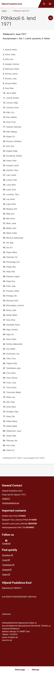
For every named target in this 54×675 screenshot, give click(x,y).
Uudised (5, 570)
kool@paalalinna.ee (10, 503)
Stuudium (6, 555)
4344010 (6, 499)
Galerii (5, 574)
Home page (20, 669)
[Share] (50, 17)
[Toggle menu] (50, 3)
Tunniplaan (7, 565)
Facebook (6, 542)
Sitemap (35, 669)
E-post (5, 560)
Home (4, 11)
